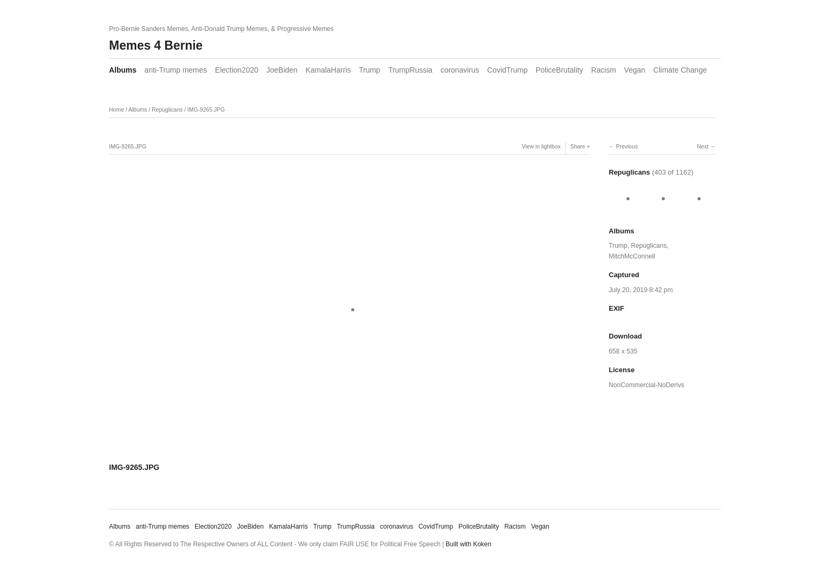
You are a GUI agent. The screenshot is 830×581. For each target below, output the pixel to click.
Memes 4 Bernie (156, 45)
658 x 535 (623, 351)
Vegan (635, 70)
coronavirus (459, 70)
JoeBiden (281, 70)
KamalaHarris (328, 70)
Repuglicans (167, 109)
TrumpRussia (410, 70)
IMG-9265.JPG (206, 109)
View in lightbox (541, 146)
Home (116, 109)
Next (703, 146)
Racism (603, 70)
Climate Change (680, 70)
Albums (122, 70)
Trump (369, 70)
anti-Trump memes (175, 70)
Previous (627, 146)
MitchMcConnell (632, 256)
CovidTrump (507, 70)
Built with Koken (468, 544)
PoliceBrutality (559, 70)
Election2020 (236, 70)
